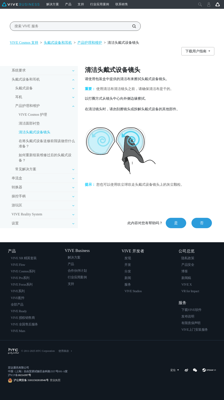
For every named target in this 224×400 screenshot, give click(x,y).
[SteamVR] (209, 370)
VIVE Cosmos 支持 (24, 42)
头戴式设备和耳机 (58, 42)
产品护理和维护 (89, 42)
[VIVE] (20, 4)
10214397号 (24, 375)
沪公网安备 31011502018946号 (31, 380)
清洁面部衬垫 (29, 123)
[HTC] (13, 351)
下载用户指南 (196, 51)
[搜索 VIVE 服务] (131, 26)
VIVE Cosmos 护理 (33, 114)
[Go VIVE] (217, 4)
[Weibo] (186, 370)
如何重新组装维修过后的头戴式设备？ (45, 157)
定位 (175, 370)
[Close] (200, 4)
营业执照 (54, 380)
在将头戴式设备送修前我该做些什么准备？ (47, 143)
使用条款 (63, 350)
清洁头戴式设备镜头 (34, 132)
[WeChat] (195, 370)
